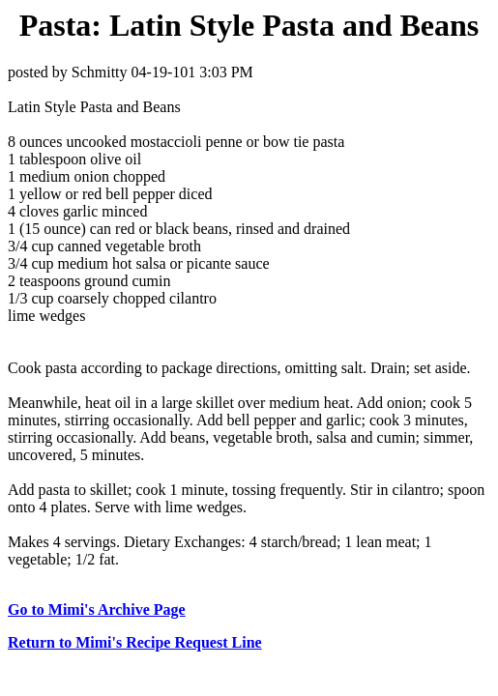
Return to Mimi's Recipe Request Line (135, 642)
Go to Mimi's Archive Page (97, 609)
